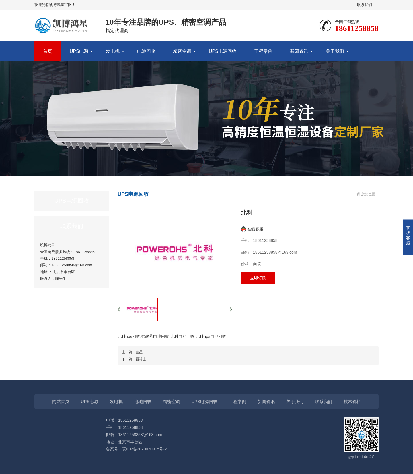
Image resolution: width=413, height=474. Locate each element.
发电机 (113, 51)
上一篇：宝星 (132, 352)
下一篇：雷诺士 (134, 359)
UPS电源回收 (223, 51)
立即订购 (258, 277)
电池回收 (146, 51)
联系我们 (364, 5)
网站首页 (60, 401)
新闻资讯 (299, 51)
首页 (47, 51)
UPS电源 (79, 51)
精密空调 (182, 51)
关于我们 (335, 51)
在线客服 (252, 229)
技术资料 (352, 401)
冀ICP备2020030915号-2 (144, 449)
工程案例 (263, 51)
